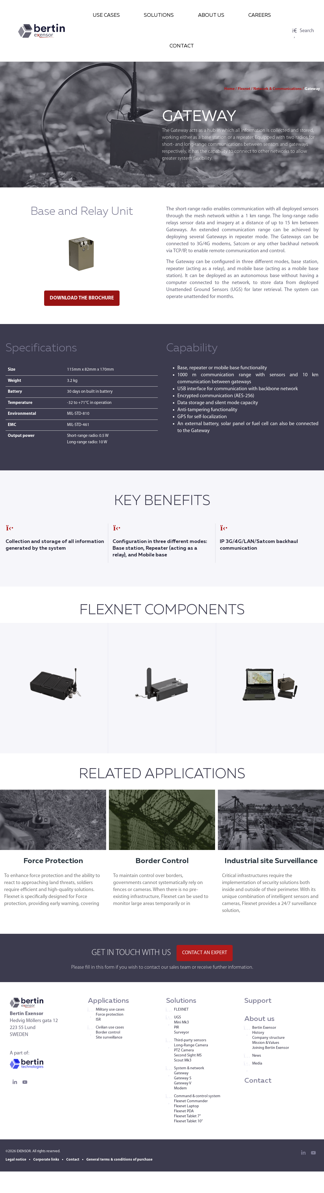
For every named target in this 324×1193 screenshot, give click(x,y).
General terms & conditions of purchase (119, 1159)
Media (257, 1063)
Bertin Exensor (264, 1028)
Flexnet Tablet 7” (187, 1116)
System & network (189, 1068)
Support (257, 1000)
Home (229, 89)
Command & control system (197, 1096)
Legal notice (16, 1159)
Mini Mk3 (181, 1022)
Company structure (268, 1038)
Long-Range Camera (191, 1045)
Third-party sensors (190, 1040)
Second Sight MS (188, 1055)
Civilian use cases (110, 1027)
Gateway (181, 1073)
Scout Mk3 (182, 1060)
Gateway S (182, 1078)
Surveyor (181, 1032)
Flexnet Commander (191, 1101)
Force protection (109, 1015)
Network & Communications (277, 89)
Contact (257, 1080)
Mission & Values (265, 1043)
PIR (176, 1027)
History (258, 1033)
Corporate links (46, 1159)
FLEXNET (181, 1010)
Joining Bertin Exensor (270, 1048)
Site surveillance (109, 1037)
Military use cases (110, 1010)
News (256, 1056)
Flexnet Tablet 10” (188, 1121)
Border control (108, 1032)
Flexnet (244, 89)
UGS (177, 1017)
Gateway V (182, 1083)
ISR (98, 1020)
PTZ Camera (184, 1050)
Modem (180, 1088)
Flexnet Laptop (186, 1106)
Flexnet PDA (184, 1111)
